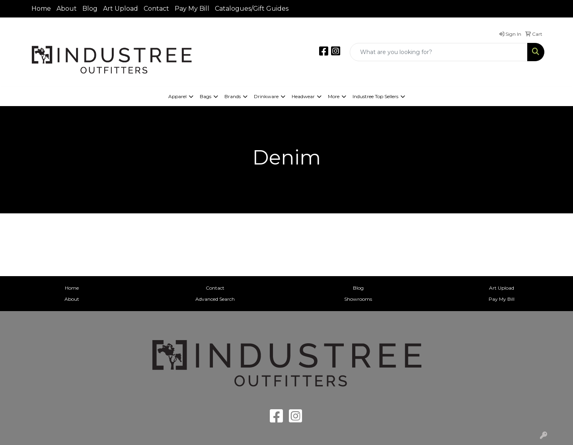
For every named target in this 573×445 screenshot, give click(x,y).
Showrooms (358, 299)
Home (41, 8)
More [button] (333, 96)
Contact (156, 8)
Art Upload (120, 8)
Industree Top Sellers (375, 96)
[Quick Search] (439, 52)
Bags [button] (205, 96)
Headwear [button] (303, 96)
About (67, 8)
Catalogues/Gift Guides (251, 8)
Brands (232, 96)
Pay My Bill (192, 8)
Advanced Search (215, 299)
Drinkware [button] (266, 96)
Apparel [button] (177, 96)
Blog (89, 8)
